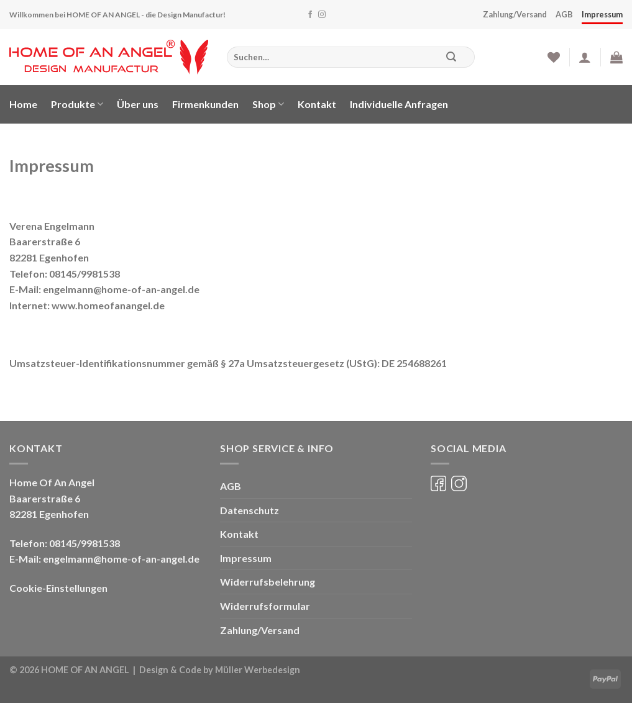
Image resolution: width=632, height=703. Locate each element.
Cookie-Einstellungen (58, 588)
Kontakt (317, 104)
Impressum (602, 14)
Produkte (77, 104)
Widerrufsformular (265, 606)
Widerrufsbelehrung (267, 581)
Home (23, 104)
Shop (268, 104)
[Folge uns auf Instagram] (322, 15)
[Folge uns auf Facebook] (310, 15)
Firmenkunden (205, 104)
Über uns (137, 104)
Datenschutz (249, 510)
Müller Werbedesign (257, 669)
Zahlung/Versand (515, 14)
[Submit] (451, 57)
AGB (564, 14)
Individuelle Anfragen (399, 104)
